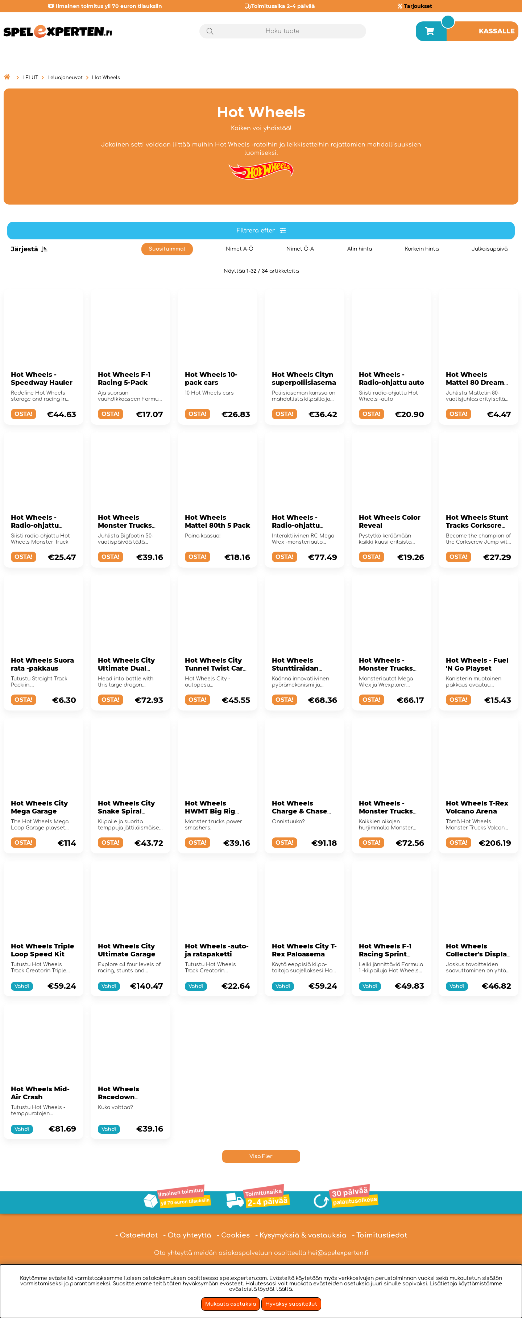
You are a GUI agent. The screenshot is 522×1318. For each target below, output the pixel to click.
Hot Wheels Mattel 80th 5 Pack (217, 522)
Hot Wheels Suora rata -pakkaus (42, 664)
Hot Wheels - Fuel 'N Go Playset (477, 664)
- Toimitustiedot (379, 1235)
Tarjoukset (418, 6)
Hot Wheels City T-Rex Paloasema (304, 950)
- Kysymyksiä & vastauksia (301, 1235)
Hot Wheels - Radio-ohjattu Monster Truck (36, 526)
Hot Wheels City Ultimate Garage (127, 950)
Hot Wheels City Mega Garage (39, 807)
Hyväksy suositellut (291, 1304)
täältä (284, 1289)
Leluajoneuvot (65, 77)
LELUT (30, 77)
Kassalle (497, 31)
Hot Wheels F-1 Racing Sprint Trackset (385, 954)
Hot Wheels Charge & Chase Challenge (299, 811)
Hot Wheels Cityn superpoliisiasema (304, 379)
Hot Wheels (106, 77)
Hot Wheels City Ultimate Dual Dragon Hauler (126, 668)
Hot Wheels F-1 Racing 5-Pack (124, 379)
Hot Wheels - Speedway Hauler (41, 379)
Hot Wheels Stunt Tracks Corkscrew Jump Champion (477, 526)
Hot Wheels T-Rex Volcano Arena (477, 807)
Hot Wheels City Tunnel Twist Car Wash (214, 668)
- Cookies (233, 1235)
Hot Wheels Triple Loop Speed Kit (42, 950)
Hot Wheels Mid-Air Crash (40, 1093)
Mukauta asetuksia (230, 1304)
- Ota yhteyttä (187, 1235)
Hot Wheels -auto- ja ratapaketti (217, 950)
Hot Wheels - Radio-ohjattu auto (391, 379)
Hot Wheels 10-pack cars (211, 379)
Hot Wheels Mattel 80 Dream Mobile (475, 383)
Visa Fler (261, 1156)
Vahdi (21, 986)
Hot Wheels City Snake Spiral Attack (126, 811)
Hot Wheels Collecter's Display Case (478, 954)
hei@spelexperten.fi (338, 1253)
